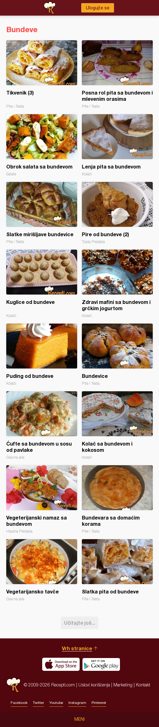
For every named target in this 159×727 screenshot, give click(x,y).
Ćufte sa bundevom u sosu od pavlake (41, 425)
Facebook (19, 702)
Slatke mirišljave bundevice (41, 213)
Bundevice (117, 355)
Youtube (56, 702)
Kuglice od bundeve (41, 284)
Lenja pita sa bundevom (117, 145)
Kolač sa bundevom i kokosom (117, 425)
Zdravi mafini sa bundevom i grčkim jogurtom (117, 284)
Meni (79, 719)
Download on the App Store (61, 664)
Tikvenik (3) (41, 74)
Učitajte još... (79, 623)
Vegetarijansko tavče (41, 570)
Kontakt (143, 684)
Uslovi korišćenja (94, 684)
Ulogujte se (97, 7)
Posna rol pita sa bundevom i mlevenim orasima (117, 74)
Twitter (38, 702)
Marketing (122, 684)
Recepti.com (13, 684)
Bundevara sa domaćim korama (117, 499)
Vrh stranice (77, 648)
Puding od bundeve (41, 355)
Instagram (77, 702)
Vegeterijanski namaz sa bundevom (41, 499)
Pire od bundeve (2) (117, 213)
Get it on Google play (101, 664)
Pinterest (99, 702)
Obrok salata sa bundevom (41, 145)
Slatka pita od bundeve (117, 570)
